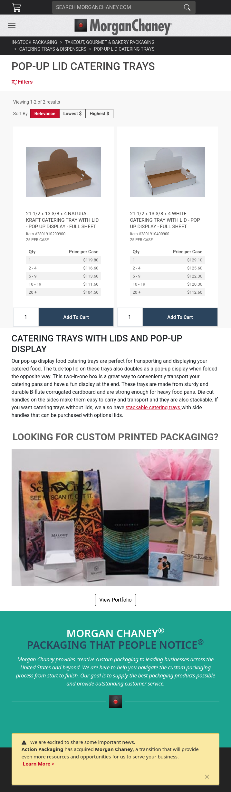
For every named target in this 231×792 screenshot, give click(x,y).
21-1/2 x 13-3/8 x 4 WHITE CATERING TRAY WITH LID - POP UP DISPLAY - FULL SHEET (165, 220)
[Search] (115, 7)
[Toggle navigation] (11, 25)
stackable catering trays (153, 407)
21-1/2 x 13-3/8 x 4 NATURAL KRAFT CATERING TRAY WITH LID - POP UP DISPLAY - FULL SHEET (62, 220)
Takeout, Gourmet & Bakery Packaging (110, 42)
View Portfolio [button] (115, 600)
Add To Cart (76, 317)
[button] (11, 25)
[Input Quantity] (25, 317)
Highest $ (99, 113)
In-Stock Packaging (34, 42)
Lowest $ (72, 113)
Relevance (44, 113)
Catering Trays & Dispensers (52, 49)
